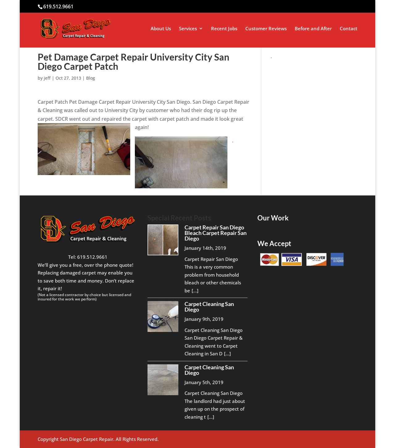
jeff (47, 78)
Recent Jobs (224, 28)
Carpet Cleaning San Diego (209, 306)
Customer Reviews (266, 28)
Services (188, 28)
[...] (195, 290)
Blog (90, 78)
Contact (348, 28)
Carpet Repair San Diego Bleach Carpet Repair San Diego (216, 233)
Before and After (313, 28)
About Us (161, 28)
